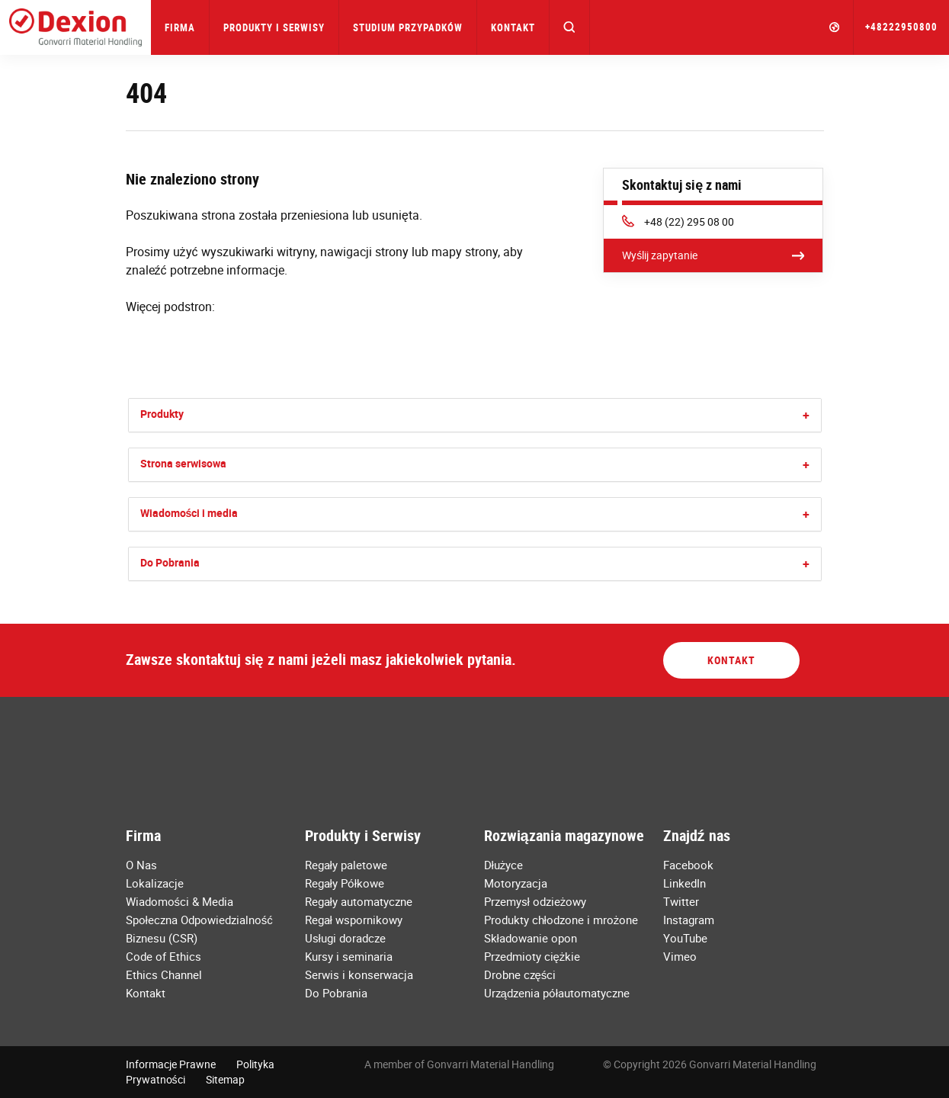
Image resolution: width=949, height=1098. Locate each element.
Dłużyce (504, 864)
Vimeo (680, 956)
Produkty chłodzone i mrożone (561, 919)
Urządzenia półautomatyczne (557, 992)
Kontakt (513, 27)
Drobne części (520, 974)
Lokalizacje (155, 883)
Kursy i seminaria (349, 956)
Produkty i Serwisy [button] (274, 27)
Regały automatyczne (358, 901)
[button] (570, 27)
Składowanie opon (530, 938)
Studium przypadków (408, 27)
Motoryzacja (515, 883)
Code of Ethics (163, 956)
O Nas (141, 864)
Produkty (162, 413)
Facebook (688, 864)
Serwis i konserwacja (359, 974)
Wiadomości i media (189, 513)
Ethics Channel (164, 974)
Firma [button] (180, 27)
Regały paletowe (346, 864)
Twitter (681, 901)
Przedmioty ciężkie (532, 956)
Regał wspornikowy (353, 919)
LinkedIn (684, 883)
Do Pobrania (170, 562)
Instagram (688, 919)
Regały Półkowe (345, 883)
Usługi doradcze (345, 938)
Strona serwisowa (183, 463)
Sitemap (225, 1079)
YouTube (685, 938)
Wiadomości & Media (180, 901)
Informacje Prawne (171, 1064)
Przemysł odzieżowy (535, 901)
